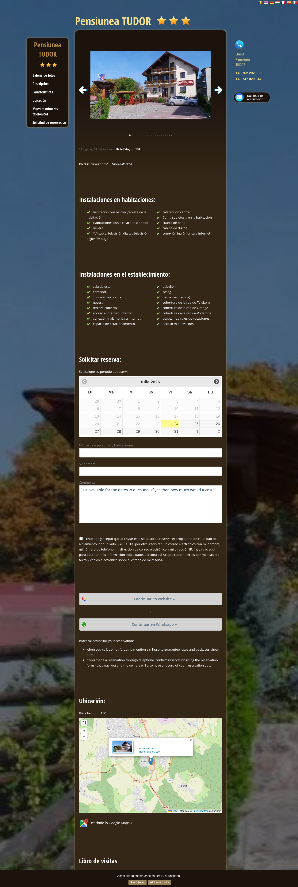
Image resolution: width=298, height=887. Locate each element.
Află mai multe (159, 882)
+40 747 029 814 (249, 79)
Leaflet (173, 811)
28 (119, 431)
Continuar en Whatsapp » (154, 624)
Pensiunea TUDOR (47, 49)
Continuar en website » (154, 598)
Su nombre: (88, 464)
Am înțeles (137, 882)
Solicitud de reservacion (49, 122)
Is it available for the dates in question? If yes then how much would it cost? (150, 504)
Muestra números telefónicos (45, 111)
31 (176, 431)
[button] (150, 761)
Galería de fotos (43, 75)
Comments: (87, 482)
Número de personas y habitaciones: (106, 445)
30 (157, 431)
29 (138, 431)
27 (97, 431)
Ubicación (39, 100)
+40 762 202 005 (249, 73)
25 (196, 424)
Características (42, 92)
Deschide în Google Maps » (105, 823)
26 (218, 424)
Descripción (40, 83)
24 (176, 424)
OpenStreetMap (201, 811)
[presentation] (108, 577)
